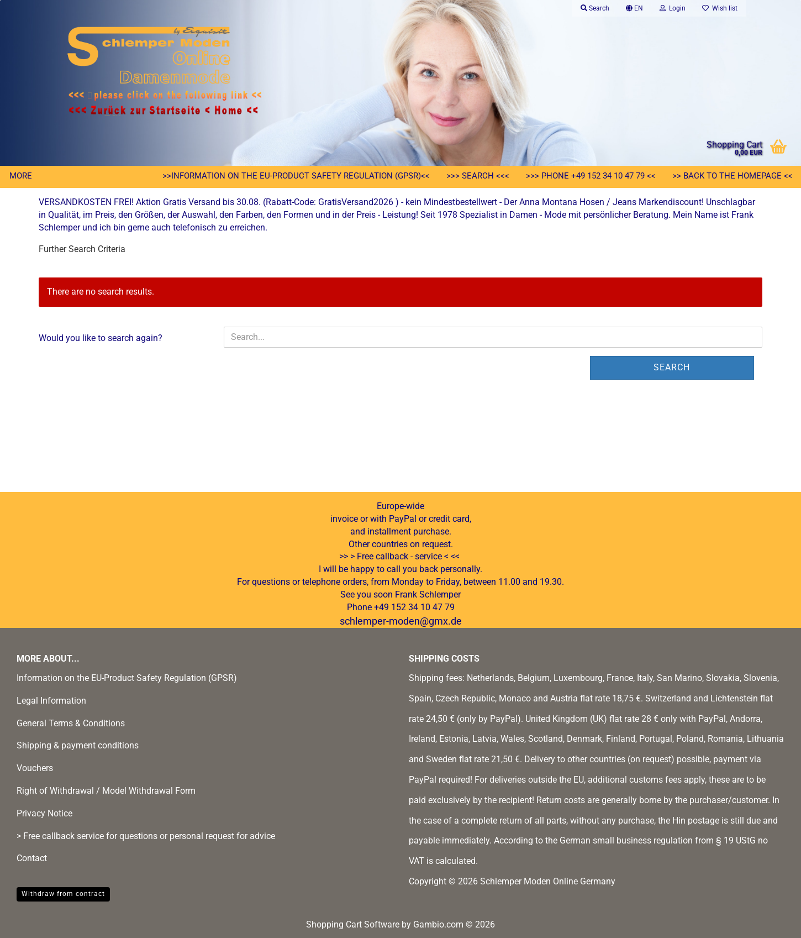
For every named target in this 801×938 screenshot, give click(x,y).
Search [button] (595, 8)
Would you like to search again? (100, 338)
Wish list (719, 8)
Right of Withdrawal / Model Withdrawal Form (106, 790)
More (20, 176)
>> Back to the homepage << (732, 176)
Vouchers (35, 768)
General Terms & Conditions (71, 723)
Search (672, 367)
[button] (634, 8)
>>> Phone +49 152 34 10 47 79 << (591, 176)
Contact (32, 858)
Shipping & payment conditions (78, 745)
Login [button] (673, 8)
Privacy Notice (44, 813)
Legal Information (51, 700)
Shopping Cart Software (352, 924)
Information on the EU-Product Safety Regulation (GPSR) (127, 678)
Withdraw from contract (63, 894)
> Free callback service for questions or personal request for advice (146, 836)
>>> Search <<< (477, 176)
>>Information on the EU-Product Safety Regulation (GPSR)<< (296, 176)
